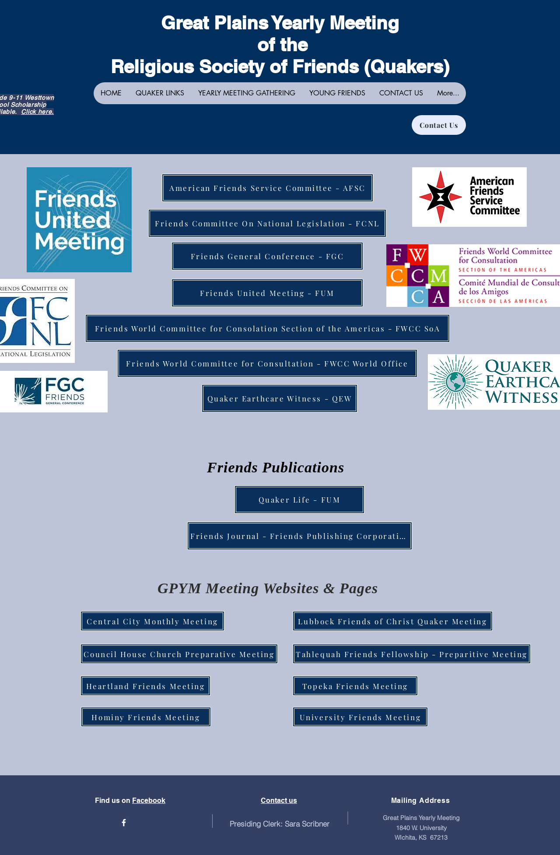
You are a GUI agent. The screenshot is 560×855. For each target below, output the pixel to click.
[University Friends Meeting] (360, 717)
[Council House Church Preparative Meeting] (179, 654)
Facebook (148, 800)
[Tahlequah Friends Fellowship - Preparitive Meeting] (412, 654)
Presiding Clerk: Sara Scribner (279, 823)
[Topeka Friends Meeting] (355, 686)
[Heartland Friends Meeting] (145, 686)
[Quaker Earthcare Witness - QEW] (279, 398)
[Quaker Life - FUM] (299, 500)
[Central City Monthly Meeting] (152, 621)
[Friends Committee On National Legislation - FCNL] (267, 223)
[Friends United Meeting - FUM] (267, 293)
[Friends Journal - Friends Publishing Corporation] (299, 536)
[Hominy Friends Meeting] (146, 717)
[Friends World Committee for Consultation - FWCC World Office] (267, 363)
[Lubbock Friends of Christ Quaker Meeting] (393, 621)
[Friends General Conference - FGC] (267, 256)
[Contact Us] (439, 125)
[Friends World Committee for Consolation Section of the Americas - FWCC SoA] (267, 328)
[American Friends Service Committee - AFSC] (267, 188)
